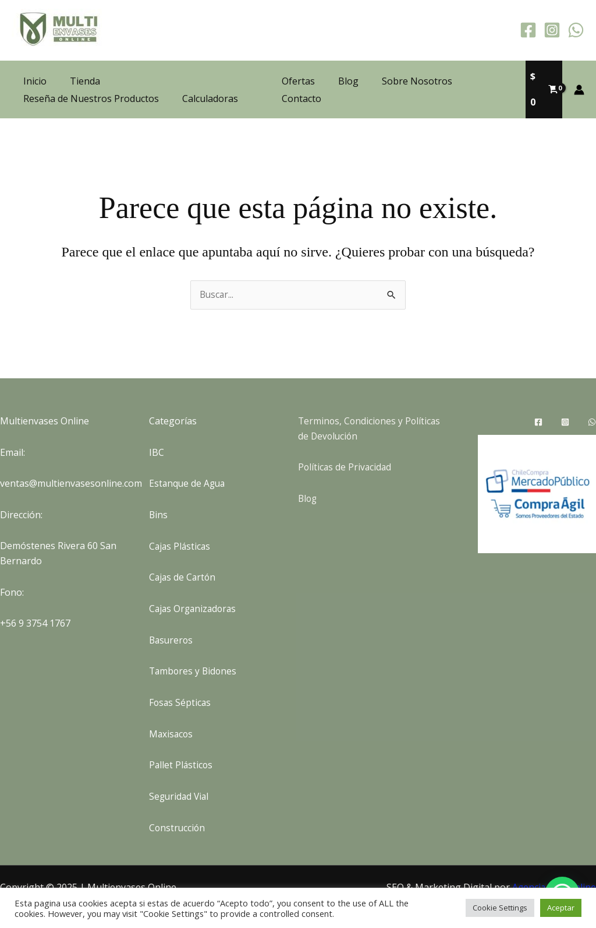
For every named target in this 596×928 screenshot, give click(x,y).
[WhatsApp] (575, 30)
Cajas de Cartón (183, 555)
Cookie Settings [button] (500, 907)
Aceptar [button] (560, 907)
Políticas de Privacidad (345, 444)
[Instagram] (552, 30)
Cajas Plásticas (180, 523)
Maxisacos (171, 711)
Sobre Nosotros (409, 78)
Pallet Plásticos (181, 742)
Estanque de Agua (188, 461)
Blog (345, 78)
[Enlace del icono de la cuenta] (579, 78)
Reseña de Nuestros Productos (91, 86)
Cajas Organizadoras (194, 585)
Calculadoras (210, 86)
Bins (158, 492)
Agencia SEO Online (553, 864)
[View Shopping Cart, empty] (542, 78)
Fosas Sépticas (180, 679)
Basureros (172, 617)
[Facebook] (528, 30)
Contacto (482, 78)
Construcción (178, 805)
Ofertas (299, 78)
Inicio (35, 69)
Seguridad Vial (180, 773)
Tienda (85, 69)
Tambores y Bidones (194, 648)
